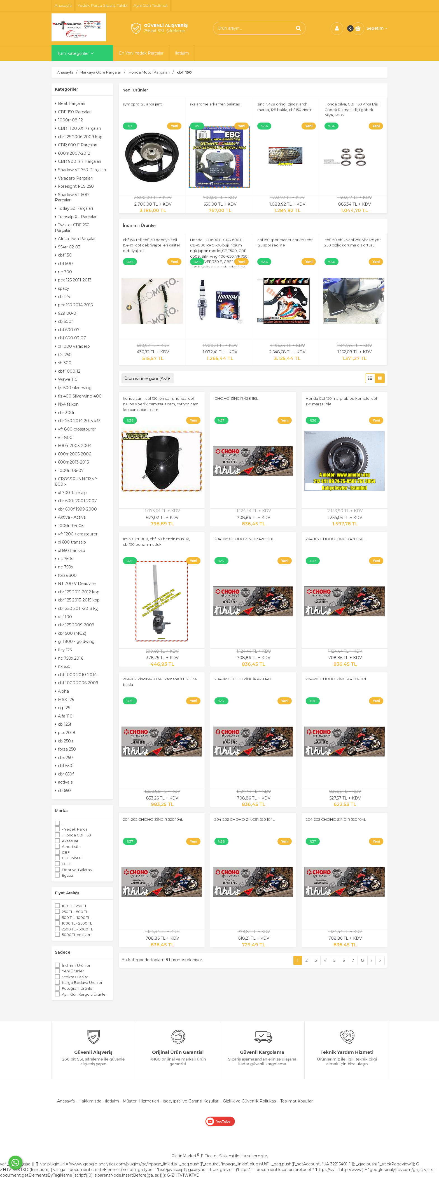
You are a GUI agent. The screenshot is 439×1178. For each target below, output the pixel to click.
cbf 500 (64, 263)
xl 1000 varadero (72, 346)
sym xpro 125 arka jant (142, 104)
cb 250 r (64, 741)
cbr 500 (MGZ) (70, 633)
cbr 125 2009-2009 (74, 624)
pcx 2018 (65, 732)
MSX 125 (64, 699)
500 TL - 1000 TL (76, 917)
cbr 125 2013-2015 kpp (77, 600)
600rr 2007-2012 (72, 153)
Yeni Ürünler (73, 971)
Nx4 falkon (67, 404)
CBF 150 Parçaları (73, 111)
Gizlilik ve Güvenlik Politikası (250, 1101)
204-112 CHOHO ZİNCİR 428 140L (243, 679)
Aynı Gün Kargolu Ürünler (84, 994)
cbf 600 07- (68, 329)
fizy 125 (63, 649)
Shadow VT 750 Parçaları (80, 169)
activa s (64, 782)
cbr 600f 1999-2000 (76, 509)
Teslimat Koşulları (297, 1101)
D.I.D (66, 864)
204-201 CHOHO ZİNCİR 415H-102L (336, 679)
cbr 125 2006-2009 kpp (78, 136)
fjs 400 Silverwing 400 (78, 396)
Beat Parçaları (70, 103)
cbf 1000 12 (67, 371)
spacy (62, 288)
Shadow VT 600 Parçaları (72, 197)
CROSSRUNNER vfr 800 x (76, 481)
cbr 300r (64, 412)
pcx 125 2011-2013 (73, 280)
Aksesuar (70, 841)
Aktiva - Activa (70, 517)
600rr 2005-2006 (73, 454)
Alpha (62, 691)
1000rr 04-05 (69, 525)
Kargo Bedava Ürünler (82, 982)
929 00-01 (66, 313)
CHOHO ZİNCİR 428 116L (236, 398)
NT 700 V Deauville (75, 583)
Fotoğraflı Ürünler (78, 988)
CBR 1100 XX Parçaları (78, 128)
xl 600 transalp (70, 542)
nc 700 (63, 271)
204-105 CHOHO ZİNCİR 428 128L (244, 539)
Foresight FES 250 (74, 186)
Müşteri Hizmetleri (141, 1101)
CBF (66, 852)
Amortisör (71, 846)
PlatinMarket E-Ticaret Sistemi (202, 1155)
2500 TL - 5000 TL (77, 929)
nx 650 (63, 666)
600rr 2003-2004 (73, 445)
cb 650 (63, 790)
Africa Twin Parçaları (76, 238)
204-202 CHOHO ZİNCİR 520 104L (153, 819)
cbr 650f (64, 774)
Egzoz (67, 875)
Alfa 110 (64, 716)
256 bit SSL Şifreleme (164, 30)
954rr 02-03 (67, 247)
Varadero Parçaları (74, 178)
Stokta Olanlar (75, 977)
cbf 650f (64, 765)
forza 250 (65, 749)
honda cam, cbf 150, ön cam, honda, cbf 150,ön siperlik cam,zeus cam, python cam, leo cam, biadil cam (161, 404)
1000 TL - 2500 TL (77, 923)
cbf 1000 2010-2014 (76, 674)
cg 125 (62, 707)
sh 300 (63, 362)
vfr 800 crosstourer (75, 429)
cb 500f (64, 321)
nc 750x (64, 567)
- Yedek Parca (75, 829)
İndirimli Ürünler (76, 965)
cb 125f (63, 724)
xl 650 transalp (70, 550)
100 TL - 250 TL (74, 906)
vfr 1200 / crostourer (76, 534)
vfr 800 (64, 437)
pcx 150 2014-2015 (74, 304)
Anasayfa (66, 1101)
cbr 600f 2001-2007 (76, 500)
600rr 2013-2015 (72, 462)
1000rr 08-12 (69, 120)
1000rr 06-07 (69, 470)
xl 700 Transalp (71, 492)
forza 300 (66, 575)
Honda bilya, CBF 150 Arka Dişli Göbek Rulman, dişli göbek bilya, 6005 (351, 109)
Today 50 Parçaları (74, 208)
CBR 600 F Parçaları (76, 144)
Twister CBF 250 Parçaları (72, 227)
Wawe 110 (66, 379)
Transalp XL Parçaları (76, 216)
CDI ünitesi (71, 858)
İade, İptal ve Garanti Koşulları (191, 1101)
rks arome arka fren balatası (215, 104)
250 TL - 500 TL (75, 911)
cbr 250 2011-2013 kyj (77, 608)
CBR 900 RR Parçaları (78, 161)
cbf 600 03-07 (70, 337)
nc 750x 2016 (69, 658)
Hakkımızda (89, 1101)
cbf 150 (63, 255)
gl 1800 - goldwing (75, 641)
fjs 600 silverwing (73, 387)
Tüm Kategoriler (73, 53)
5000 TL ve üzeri (76, 934)
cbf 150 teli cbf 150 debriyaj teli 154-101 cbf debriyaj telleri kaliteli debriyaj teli (152, 245)
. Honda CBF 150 (76, 835)
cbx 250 (64, 757)
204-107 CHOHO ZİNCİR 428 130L (335, 539)
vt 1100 (63, 616)
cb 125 (62, 296)
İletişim (112, 1101)
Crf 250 (63, 354)
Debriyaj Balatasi (77, 869)
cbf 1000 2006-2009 (76, 682)
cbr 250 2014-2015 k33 (78, 420)
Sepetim (376, 28)
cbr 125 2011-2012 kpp (77, 591)
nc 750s (64, 558)
